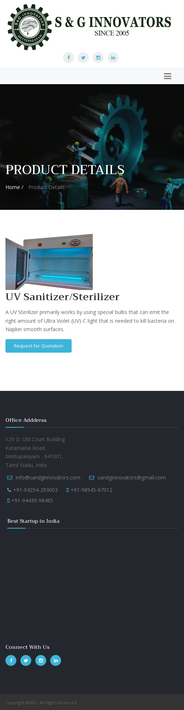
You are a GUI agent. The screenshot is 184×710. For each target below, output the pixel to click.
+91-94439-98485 (32, 500)
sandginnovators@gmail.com (131, 477)
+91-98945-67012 (91, 489)
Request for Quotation (38, 345)
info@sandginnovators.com (48, 477)
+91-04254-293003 (35, 489)
